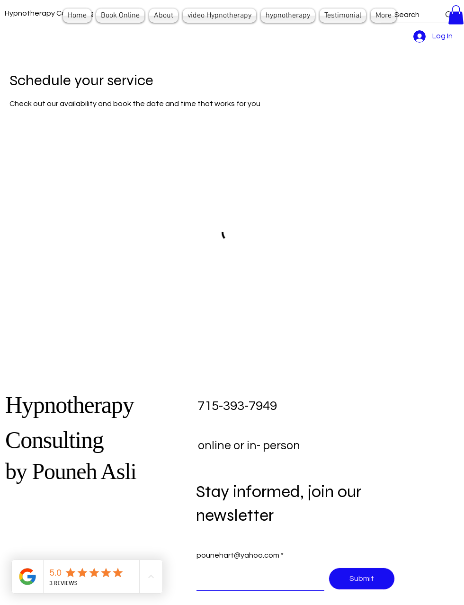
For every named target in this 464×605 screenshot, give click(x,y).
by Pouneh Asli (70, 471)
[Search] (407, 15)
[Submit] (362, 579)
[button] (456, 15)
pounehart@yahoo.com (237, 555)
